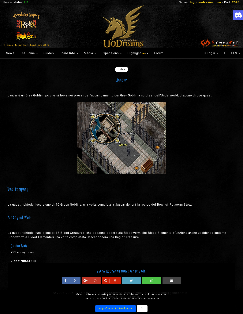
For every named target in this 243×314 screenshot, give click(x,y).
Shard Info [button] (69, 53)
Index (121, 69)
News (10, 53)
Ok (142, 308)
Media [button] (90, 53)
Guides (48, 53)
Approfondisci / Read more (115, 308)
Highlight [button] (137, 53)
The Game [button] (29, 53)
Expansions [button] (112, 53)
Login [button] (211, 53)
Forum (158, 53)
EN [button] (235, 53)
